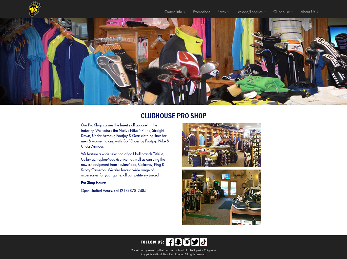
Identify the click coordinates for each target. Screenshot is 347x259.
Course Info (174, 12)
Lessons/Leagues (251, 12)
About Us (310, 12)
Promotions (201, 12)
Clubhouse (283, 12)
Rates (223, 12)
